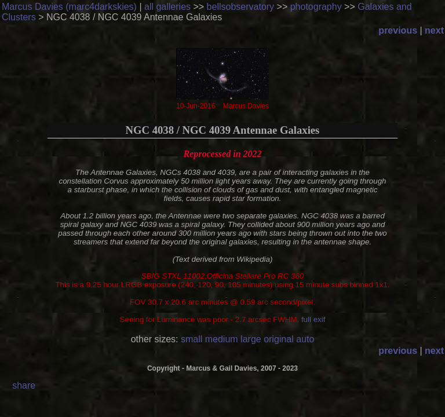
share (23, 385)
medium (221, 339)
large (250, 339)
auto (305, 339)
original (279, 339)
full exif (313, 319)
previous (397, 30)
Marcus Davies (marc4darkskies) (69, 7)
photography (316, 7)
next (434, 30)
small (191, 339)
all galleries (167, 7)
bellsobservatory (241, 7)
